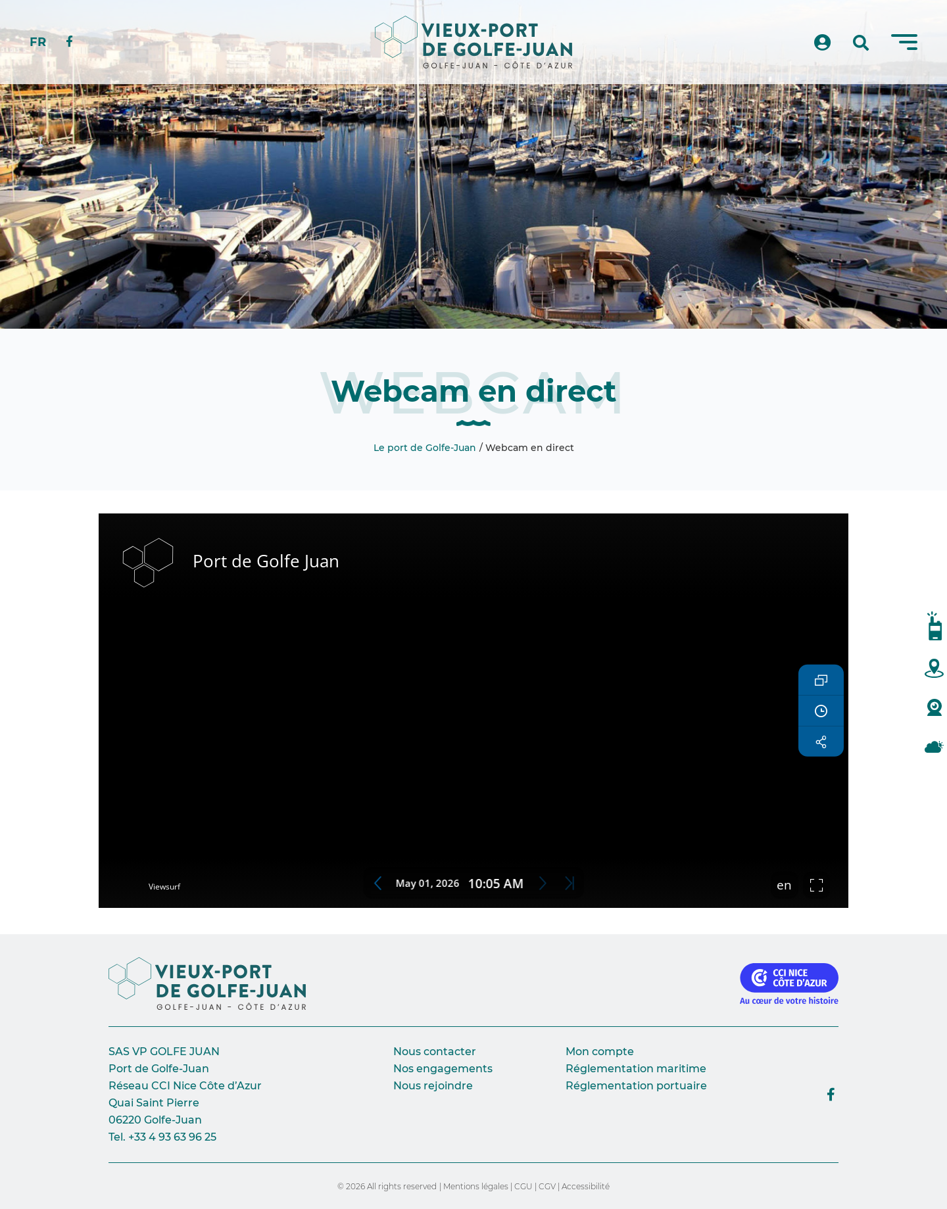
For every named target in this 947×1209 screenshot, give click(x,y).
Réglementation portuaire (636, 1085)
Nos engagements (443, 1068)
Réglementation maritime (636, 1068)
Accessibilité (586, 1186)
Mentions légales (475, 1186)
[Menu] (904, 42)
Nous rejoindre (433, 1085)
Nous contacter (434, 1051)
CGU (523, 1186)
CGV (547, 1186)
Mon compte (600, 1051)
